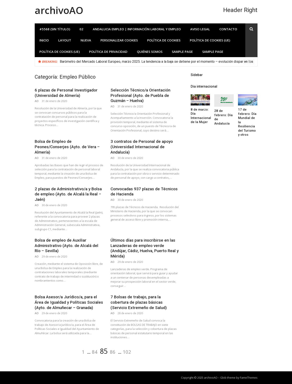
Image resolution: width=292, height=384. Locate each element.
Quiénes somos (149, 51)
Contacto (228, 29)
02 (81, 29)
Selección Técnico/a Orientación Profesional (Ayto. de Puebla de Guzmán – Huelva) (140, 95)
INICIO (44, 40)
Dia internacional (204, 86)
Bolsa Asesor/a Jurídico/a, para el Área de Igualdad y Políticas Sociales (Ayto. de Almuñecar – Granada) (69, 302)
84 (94, 352)
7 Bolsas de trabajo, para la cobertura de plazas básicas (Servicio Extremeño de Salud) (139, 302)
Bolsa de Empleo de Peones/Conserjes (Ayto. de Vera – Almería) (67, 146)
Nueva (86, 40)
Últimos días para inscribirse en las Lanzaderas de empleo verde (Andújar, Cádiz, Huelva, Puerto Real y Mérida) (145, 248)
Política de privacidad (108, 51)
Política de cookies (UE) (210, 40)
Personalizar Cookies (119, 40)
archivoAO (59, 10)
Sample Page (182, 51)
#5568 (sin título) (54, 29)
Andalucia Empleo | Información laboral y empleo (137, 29)
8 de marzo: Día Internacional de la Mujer (201, 116)
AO (37, 101)
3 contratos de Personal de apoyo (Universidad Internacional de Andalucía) (142, 146)
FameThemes (249, 377)
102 (127, 352)
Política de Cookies (163, 40)
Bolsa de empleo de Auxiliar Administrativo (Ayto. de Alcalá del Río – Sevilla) (66, 245)
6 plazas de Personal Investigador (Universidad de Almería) (66, 93)
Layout (64, 40)
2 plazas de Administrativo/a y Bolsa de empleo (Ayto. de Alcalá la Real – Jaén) (68, 194)
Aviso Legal (200, 29)
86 (112, 352)
